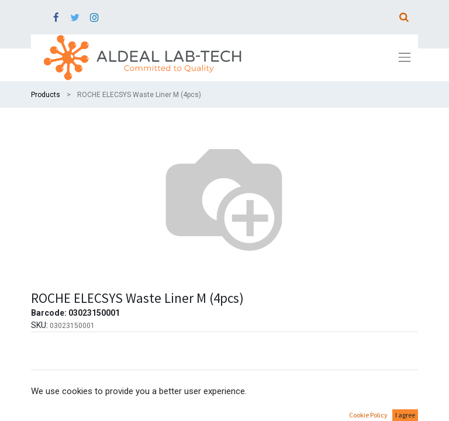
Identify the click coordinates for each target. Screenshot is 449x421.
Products (45, 95)
